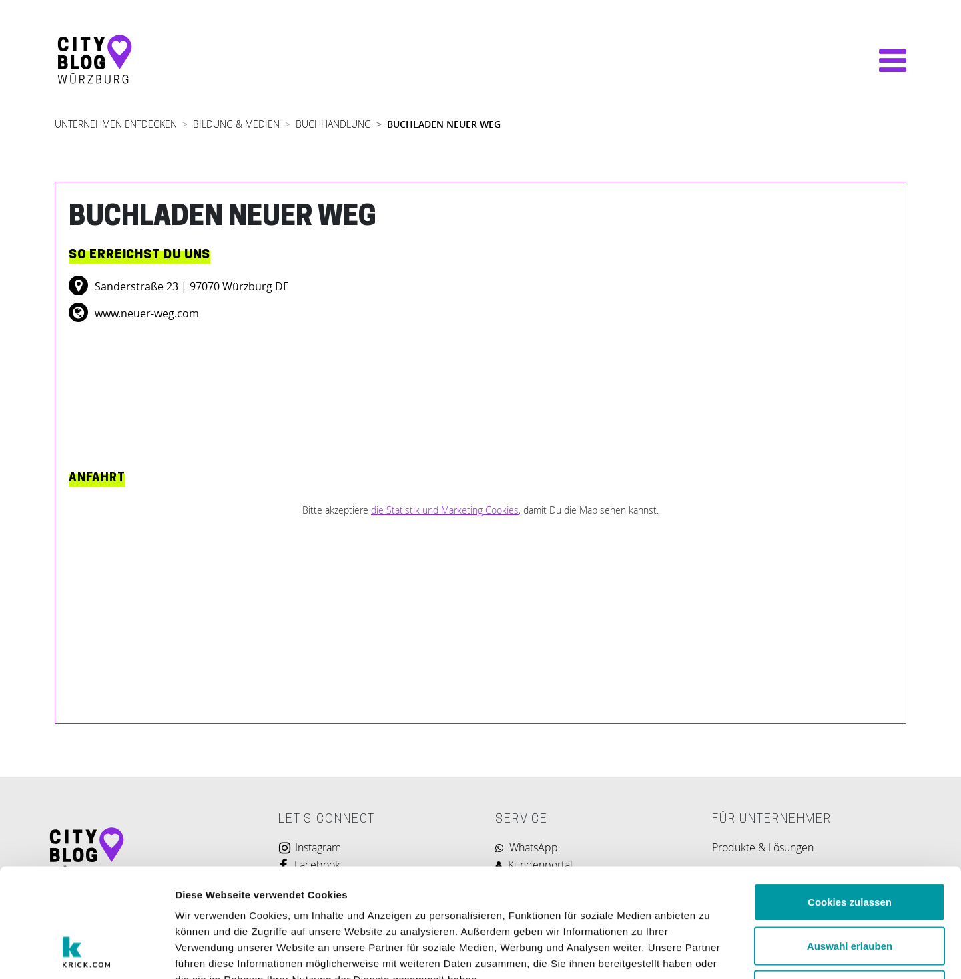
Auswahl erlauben (849, 847)
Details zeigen (709, 952)
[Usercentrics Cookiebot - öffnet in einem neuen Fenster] (86, 953)
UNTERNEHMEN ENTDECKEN (116, 124)
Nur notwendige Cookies (849, 891)
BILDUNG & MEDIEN (236, 124)
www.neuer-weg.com (145, 313)
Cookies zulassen (850, 803)
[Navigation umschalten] (886, 61)
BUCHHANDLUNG (333, 124)
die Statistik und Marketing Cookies (445, 510)
